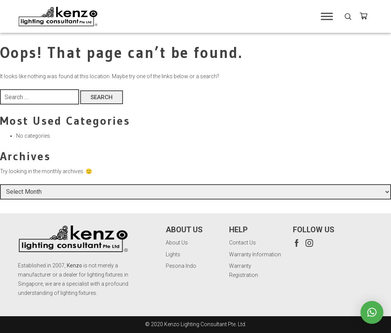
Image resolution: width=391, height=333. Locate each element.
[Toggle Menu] (327, 16)
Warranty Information (255, 254)
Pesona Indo (181, 266)
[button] (371, 312)
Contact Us (242, 243)
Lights (173, 254)
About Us (177, 243)
